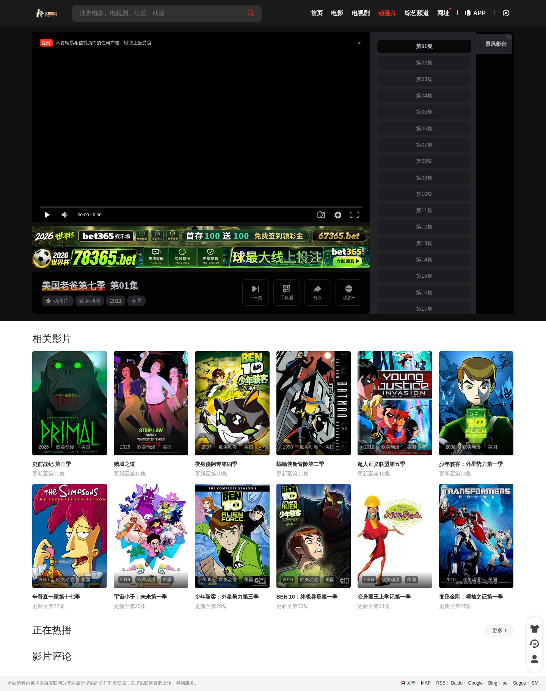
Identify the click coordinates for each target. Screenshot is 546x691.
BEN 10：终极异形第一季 (306, 597)
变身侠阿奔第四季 (216, 464)
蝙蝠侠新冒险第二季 (300, 464)
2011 (116, 301)
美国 (136, 301)
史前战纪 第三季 (51, 464)
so (505, 683)
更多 (500, 630)
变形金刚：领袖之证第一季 (471, 597)
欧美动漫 (89, 301)
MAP (426, 683)
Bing (492, 683)
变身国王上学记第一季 (384, 597)
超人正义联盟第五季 (381, 464)
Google (475, 683)
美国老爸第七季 (73, 285)
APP (476, 13)
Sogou (519, 683)
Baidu (457, 683)
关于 (411, 683)
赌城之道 (124, 464)
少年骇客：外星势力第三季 (227, 597)
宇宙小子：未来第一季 (140, 597)
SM (535, 683)
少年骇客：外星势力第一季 (471, 464)
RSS (441, 683)
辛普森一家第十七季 (56, 597)
